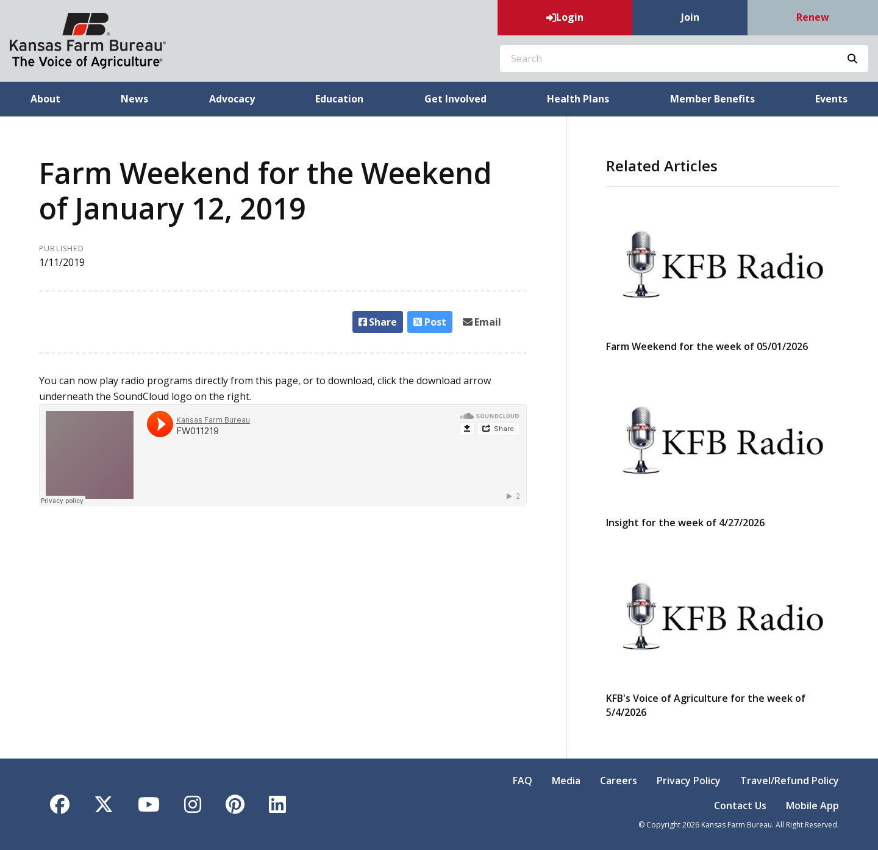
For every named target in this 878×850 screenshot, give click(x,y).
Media (566, 780)
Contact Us (740, 805)
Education (339, 98)
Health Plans (578, 98)
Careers (618, 780)
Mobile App (812, 805)
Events (831, 98)
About (45, 98)
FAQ (522, 780)
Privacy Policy (689, 780)
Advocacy (232, 98)
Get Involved (455, 98)
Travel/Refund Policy (789, 780)
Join (690, 17)
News (134, 98)
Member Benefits (712, 98)
